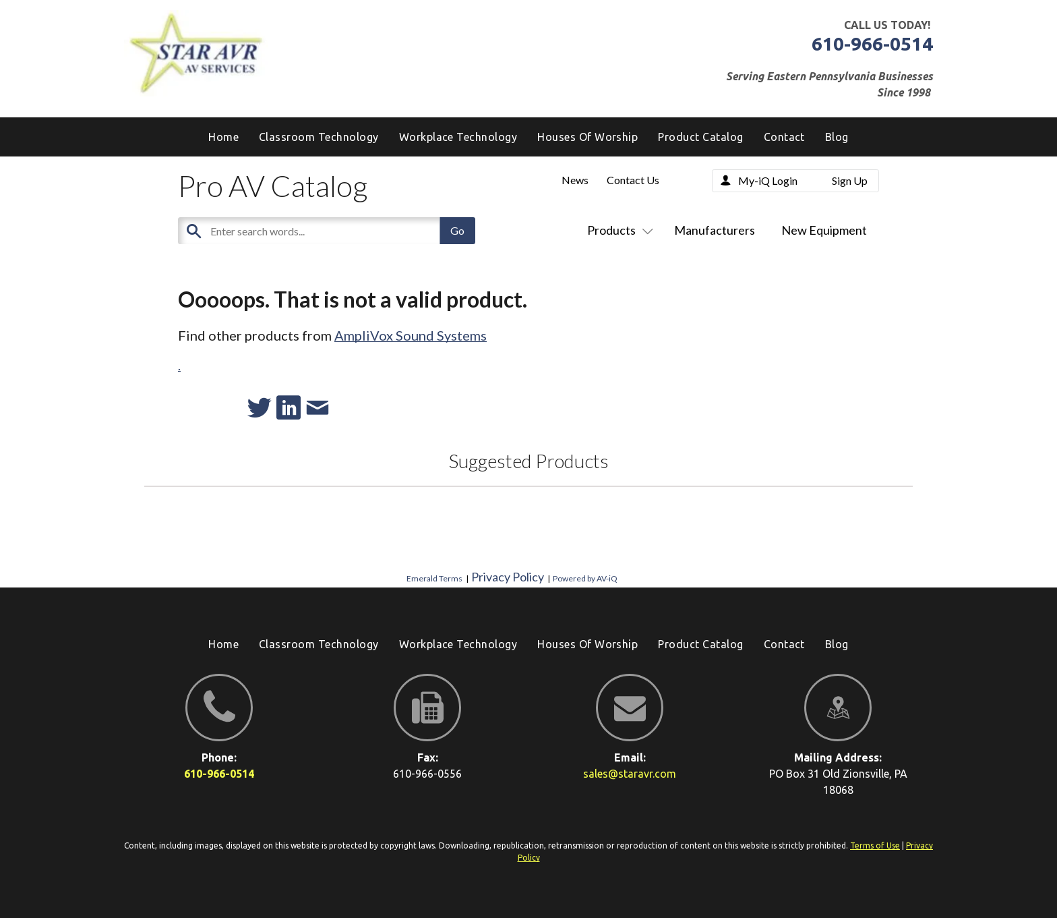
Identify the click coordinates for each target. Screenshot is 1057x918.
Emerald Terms (434, 578)
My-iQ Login (767, 180)
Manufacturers (714, 230)
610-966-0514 (872, 43)
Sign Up (850, 180)
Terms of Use (875, 845)
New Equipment (824, 230)
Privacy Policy (507, 576)
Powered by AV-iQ (585, 578)
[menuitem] (837, 136)
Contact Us (633, 179)
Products (617, 230)
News (575, 179)
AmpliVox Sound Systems (410, 335)
